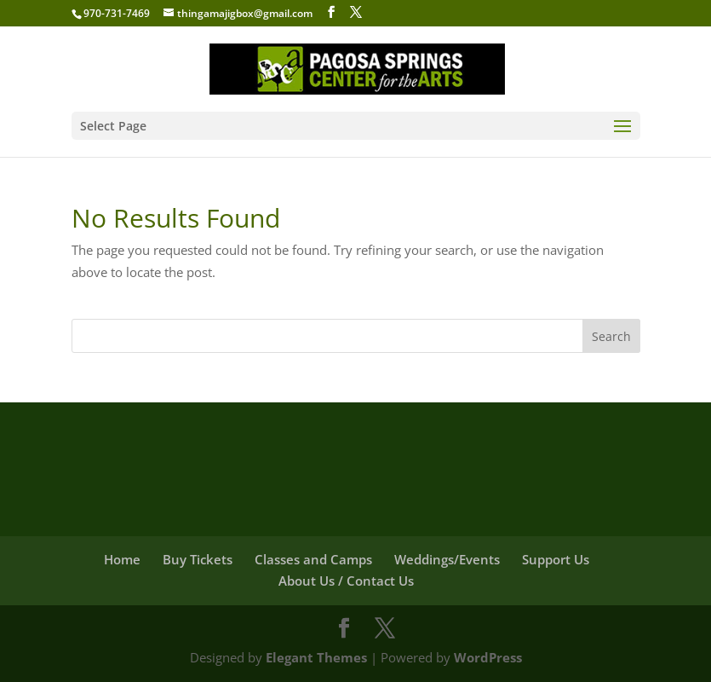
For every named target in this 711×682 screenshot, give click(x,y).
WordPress (488, 657)
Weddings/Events (447, 559)
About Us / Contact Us (346, 580)
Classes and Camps (313, 559)
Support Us (555, 559)
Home (122, 559)
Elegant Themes (316, 657)
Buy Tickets (197, 559)
